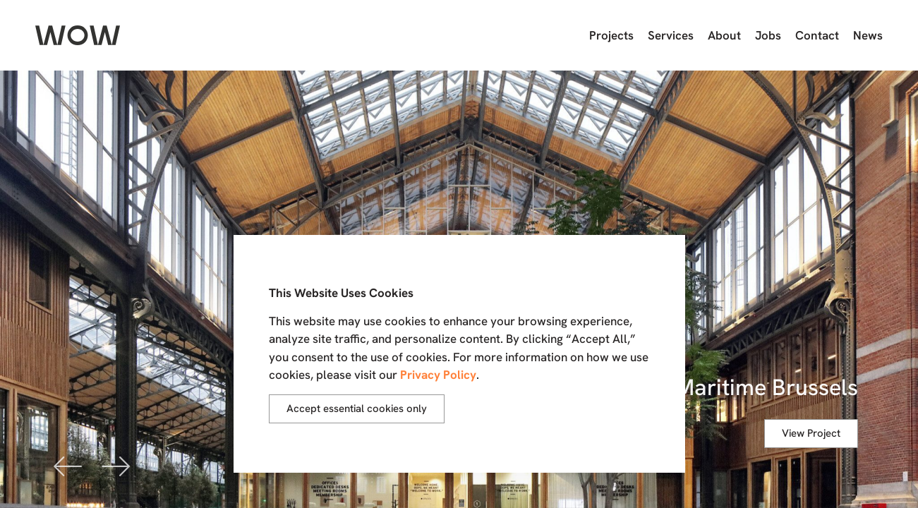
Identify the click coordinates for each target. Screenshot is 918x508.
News (868, 35)
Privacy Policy (438, 374)
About (724, 35)
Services (671, 35)
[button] (68, 465)
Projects (611, 35)
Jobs (768, 35)
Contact (817, 35)
